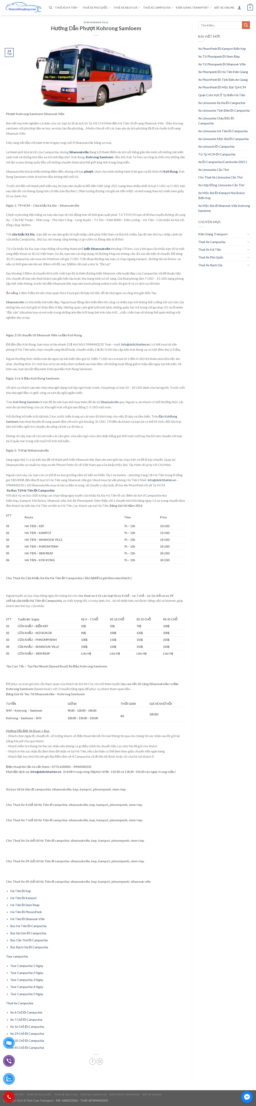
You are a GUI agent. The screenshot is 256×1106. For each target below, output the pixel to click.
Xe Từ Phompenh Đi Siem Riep (219, 56)
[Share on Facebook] (92, 1061)
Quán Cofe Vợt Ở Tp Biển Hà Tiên (221, 95)
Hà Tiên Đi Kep (20, 891)
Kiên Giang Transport (194, 7)
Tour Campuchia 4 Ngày (26, 987)
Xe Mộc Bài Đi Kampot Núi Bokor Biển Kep (221, 195)
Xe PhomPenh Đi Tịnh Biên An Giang (223, 79)
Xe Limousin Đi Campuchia (216, 146)
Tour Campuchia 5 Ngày (26, 994)
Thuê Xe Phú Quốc (96, 7)
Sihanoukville (15, 302)
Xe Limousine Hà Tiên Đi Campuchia (223, 131)
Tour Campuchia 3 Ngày (26, 980)
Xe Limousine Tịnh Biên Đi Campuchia (224, 110)
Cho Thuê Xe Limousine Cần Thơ (220, 177)
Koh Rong (170, 171)
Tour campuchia (17, 956)
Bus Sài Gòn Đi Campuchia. (28, 933)
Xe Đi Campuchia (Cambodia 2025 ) (222, 162)
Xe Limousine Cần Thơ (213, 169)
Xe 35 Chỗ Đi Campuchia (27, 1040)
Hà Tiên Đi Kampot (23, 898)
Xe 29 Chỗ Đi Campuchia (27, 1033)
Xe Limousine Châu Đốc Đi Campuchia (216, 120)
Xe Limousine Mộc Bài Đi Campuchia (223, 139)
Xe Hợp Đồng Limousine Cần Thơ (221, 185)
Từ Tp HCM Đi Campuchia (216, 154)
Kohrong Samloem (99, 157)
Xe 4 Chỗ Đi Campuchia (26, 1012)
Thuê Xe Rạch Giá (126, 7)
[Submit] (246, 25)
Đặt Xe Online (224, 7)
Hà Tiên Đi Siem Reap (25, 905)
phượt (88, 171)
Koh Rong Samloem (26, 402)
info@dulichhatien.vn (135, 344)
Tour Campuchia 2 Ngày (26, 973)
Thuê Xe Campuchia (158, 7)
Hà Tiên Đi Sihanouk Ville (27, 919)
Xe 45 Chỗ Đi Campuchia (27, 1047)
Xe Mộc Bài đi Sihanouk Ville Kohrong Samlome (224, 208)
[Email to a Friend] (99, 1061)
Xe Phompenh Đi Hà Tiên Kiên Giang (223, 72)
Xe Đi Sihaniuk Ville (96, 22)
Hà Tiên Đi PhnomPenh (26, 912)
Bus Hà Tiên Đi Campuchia (28, 926)
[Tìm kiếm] (50, 7)
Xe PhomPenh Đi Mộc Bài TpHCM (222, 87)
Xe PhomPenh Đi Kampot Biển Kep (222, 48)
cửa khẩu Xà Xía (23, 234)
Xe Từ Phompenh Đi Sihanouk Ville (222, 64)
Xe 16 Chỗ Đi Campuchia (27, 1026)
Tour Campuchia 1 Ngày (26, 966)
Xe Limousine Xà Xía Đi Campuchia (221, 103)
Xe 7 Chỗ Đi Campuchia (26, 1019)
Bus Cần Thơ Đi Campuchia (29, 940)
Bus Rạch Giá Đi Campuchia (29, 947)
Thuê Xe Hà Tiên (67, 7)
